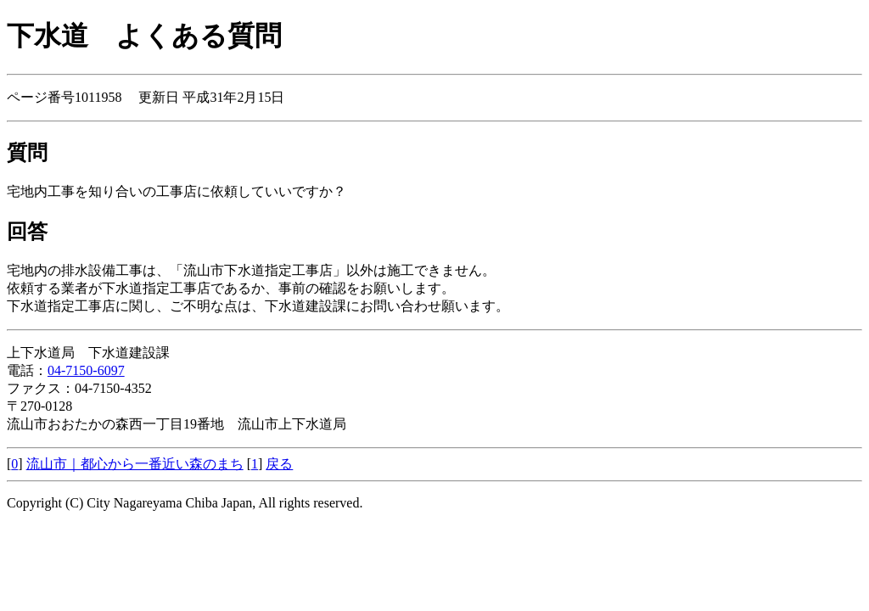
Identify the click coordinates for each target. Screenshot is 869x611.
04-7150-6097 (86, 370)
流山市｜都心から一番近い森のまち (135, 464)
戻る (279, 464)
